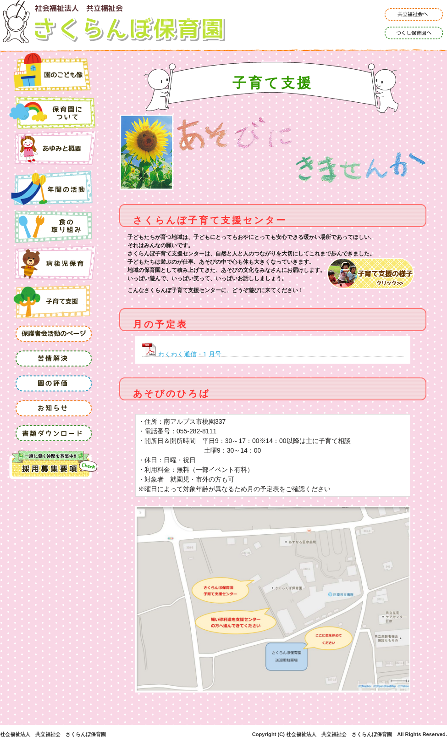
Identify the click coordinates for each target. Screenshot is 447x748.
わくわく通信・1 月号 (189, 354)
